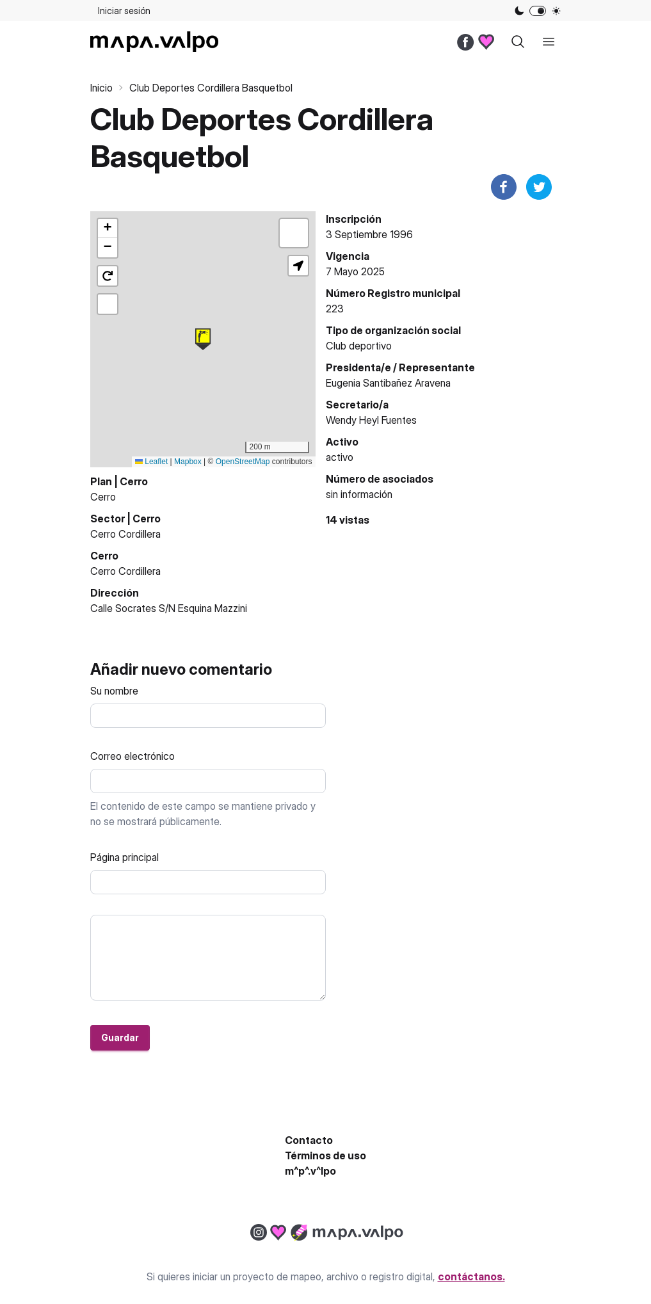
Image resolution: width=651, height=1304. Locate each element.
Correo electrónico (132, 756)
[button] (203, 339)
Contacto (309, 1140)
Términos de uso (325, 1155)
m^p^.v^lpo (310, 1170)
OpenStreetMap (243, 461)
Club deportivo (359, 345)
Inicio (101, 87)
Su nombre (114, 690)
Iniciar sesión (124, 10)
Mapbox (188, 461)
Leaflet (151, 461)
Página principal (124, 857)
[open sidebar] (548, 41)
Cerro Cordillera (125, 533)
